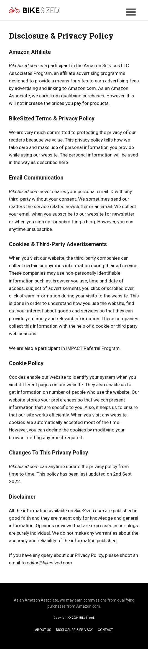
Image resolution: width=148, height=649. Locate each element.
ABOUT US (43, 630)
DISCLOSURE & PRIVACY (74, 630)
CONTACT (105, 630)
